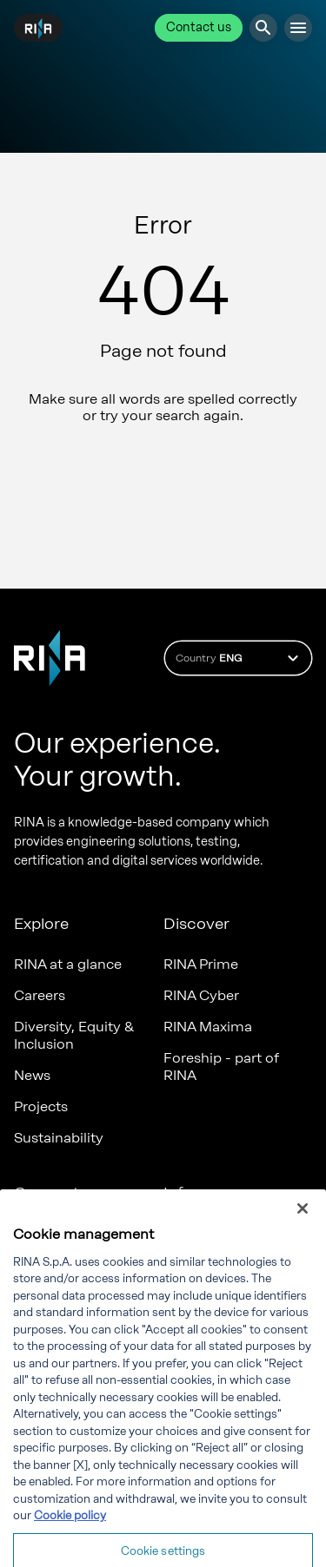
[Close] (302, 1226)
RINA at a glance (68, 964)
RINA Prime (200, 964)
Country (239, 658)
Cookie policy (70, 1532)
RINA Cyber (201, 995)
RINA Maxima (207, 1026)
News (32, 1075)
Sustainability (58, 1137)
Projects (41, 1106)
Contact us (198, 27)
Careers (39, 995)
